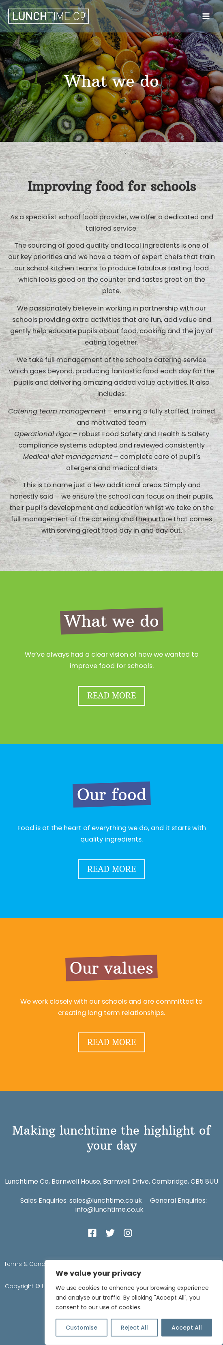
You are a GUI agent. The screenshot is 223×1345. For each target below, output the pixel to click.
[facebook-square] (96, 1233)
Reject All (134, 1328)
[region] (134, 1302)
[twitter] (113, 1233)
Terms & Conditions (32, 1264)
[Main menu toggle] (206, 16)
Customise (81, 1328)
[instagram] (129, 1233)
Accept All (187, 1328)
